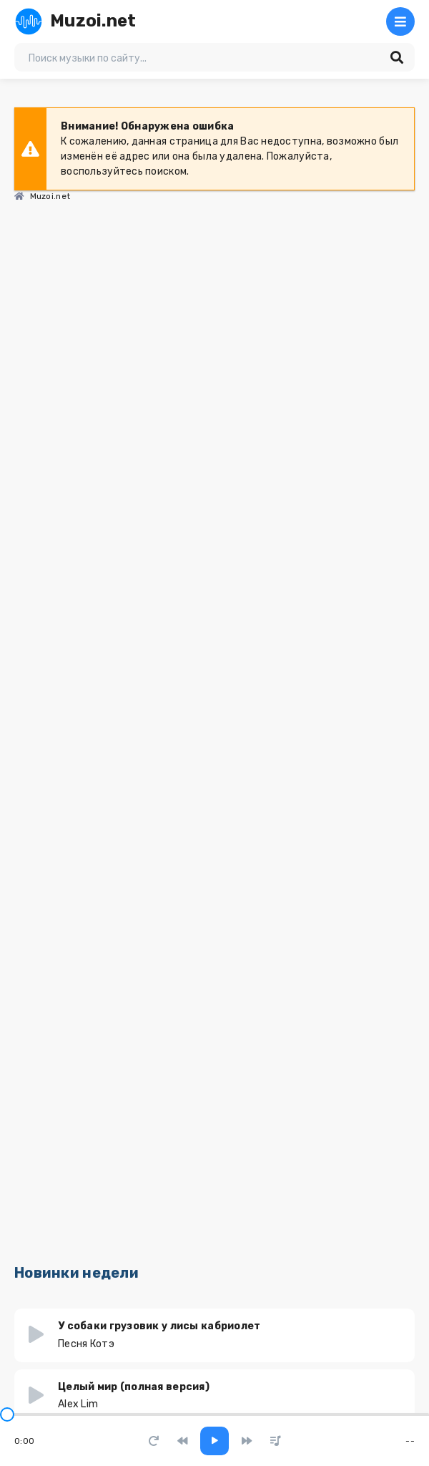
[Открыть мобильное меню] (400, 21)
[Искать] (397, 57)
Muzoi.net (75, 21)
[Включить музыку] (214, 1441)
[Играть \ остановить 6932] (36, 1335)
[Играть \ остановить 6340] (36, 1396)
